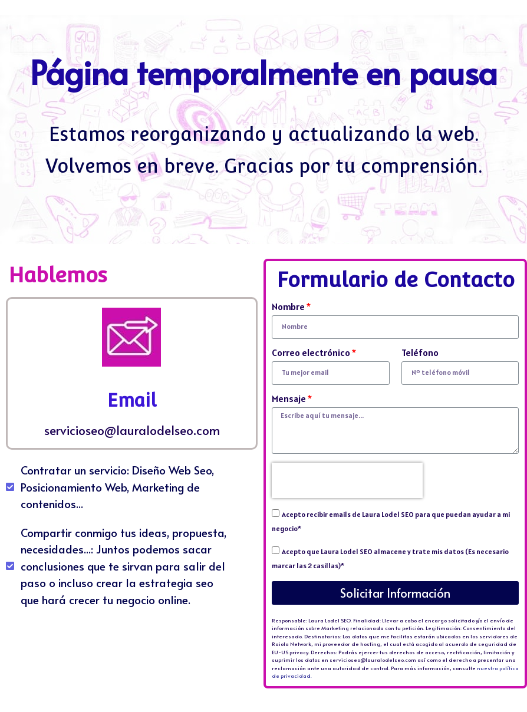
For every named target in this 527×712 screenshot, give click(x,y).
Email (131, 400)
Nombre (288, 307)
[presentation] (347, 480)
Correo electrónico (311, 353)
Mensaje (289, 399)
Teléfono (420, 353)
